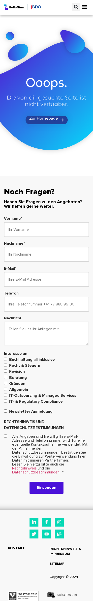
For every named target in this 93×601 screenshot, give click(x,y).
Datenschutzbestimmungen (36, 472)
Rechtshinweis (24, 468)
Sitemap (57, 564)
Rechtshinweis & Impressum (65, 551)
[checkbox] (46, 381)
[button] (76, 7)
